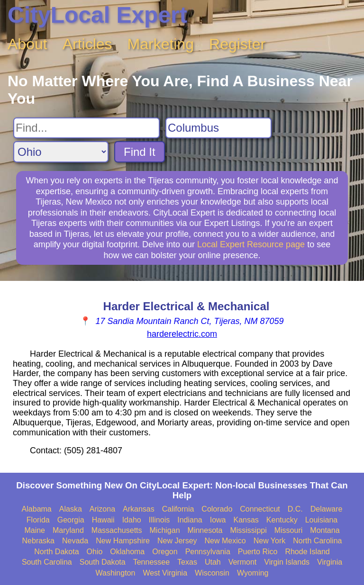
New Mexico (225, 541)
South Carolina (47, 562)
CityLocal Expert (97, 14)
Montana (324, 530)
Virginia (329, 562)
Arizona (102, 509)
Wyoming (253, 573)
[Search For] (86, 127)
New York (270, 541)
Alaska (70, 509)
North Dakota (56, 552)
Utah (213, 562)
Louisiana (321, 520)
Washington (115, 573)
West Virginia (165, 573)
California (178, 509)
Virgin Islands (286, 562)
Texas (187, 562)
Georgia (70, 520)
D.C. (295, 509)
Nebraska (38, 541)
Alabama (37, 509)
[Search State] (61, 151)
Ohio (95, 552)
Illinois (159, 520)
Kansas (245, 520)
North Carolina (317, 541)
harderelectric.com (182, 334)
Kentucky (282, 520)
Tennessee (151, 562)
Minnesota (205, 530)
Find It (139, 151)
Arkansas (139, 509)
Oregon (164, 552)
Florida (38, 520)
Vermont (242, 562)
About (27, 44)
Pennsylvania (207, 552)
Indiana (189, 520)
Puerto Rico (258, 552)
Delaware (326, 509)
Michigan (165, 530)
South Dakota (103, 562)
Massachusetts (116, 530)
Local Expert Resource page (251, 244)
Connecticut (260, 509)
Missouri (288, 530)
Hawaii (103, 520)
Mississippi (248, 530)
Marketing (160, 44)
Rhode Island (307, 552)
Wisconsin (212, 573)
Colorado (216, 509)
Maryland (68, 530)
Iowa (218, 520)
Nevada (75, 541)
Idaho (131, 520)
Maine (34, 530)
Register (237, 44)
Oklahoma (127, 552)
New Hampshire (123, 541)
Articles (87, 44)
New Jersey (177, 541)
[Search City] (218, 127)
